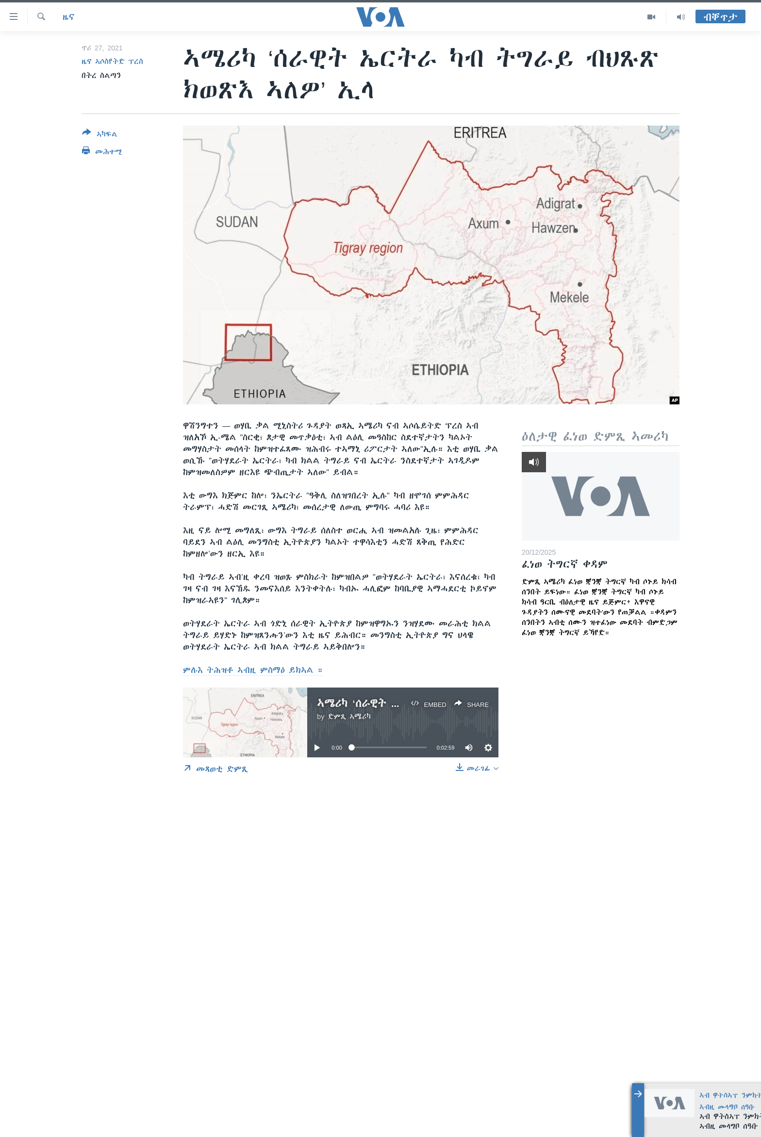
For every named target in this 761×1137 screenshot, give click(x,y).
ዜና (69, 17)
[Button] (99, 135)
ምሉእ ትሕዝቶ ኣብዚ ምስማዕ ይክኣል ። (253, 670)
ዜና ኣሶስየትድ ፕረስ (112, 61)
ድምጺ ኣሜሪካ (349, 716)
